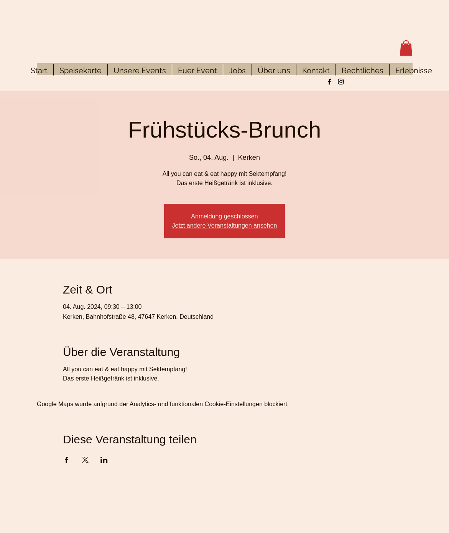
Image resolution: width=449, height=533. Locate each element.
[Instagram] (341, 81)
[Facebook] (329, 81)
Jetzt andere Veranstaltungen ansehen (224, 225)
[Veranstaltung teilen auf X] (85, 460)
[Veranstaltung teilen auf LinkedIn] (104, 460)
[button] (406, 48)
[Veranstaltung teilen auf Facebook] (66, 460)
